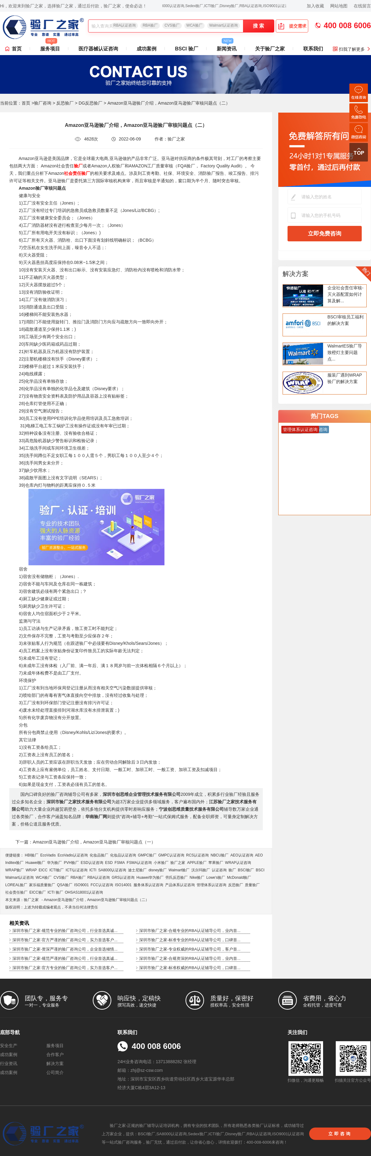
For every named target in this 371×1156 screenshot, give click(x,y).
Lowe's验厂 (215, 877)
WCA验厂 (194, 25)
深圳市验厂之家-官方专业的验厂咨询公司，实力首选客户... (64, 967)
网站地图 (339, 5)
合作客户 (55, 1054)
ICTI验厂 (56, 870)
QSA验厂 (64, 885)
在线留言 (362, 5)
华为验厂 (54, 863)
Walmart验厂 (179, 870)
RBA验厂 (150, 25)
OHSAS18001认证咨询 (84, 892)
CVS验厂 (172, 25)
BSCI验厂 (246, 870)
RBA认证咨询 (124, 25)
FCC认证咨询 (102, 885)
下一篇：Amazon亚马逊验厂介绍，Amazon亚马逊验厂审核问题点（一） (85, 841)
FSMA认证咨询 (139, 863)
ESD (109, 863)
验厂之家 (177, 863)
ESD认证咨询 (92, 863)
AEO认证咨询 (241, 855)
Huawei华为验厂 (150, 877)
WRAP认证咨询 (238, 863)
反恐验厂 (65, 103)
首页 (17, 48)
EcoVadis (48, 855)
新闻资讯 (227, 47)
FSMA (119, 863)
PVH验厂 (71, 863)
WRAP (31, 870)
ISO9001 (81, 885)
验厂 (232, 870)
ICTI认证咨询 (76, 870)
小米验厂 (161, 863)
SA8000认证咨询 (112, 870)
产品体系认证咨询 (180, 885)
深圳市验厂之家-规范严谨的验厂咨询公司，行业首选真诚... (64, 958)
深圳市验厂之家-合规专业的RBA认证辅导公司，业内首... (190, 930)
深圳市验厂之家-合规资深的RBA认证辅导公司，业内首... (190, 958)
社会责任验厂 (16, 892)
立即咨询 (340, 1133)
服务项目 (50, 47)
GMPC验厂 (147, 855)
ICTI (92, 870)
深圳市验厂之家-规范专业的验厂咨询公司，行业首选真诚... (64, 930)
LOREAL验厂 (16, 885)
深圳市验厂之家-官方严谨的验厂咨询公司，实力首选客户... (64, 940)
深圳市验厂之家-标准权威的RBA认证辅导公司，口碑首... (190, 967)
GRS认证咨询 (123, 877)
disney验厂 (157, 870)
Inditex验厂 (14, 863)
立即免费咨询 (324, 234)
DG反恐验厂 (90, 103)
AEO (259, 855)
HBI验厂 (31, 855)
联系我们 (313, 48)
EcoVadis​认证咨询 (73, 855)
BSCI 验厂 (186, 48)
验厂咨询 (42, 103)
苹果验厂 (215, 863)
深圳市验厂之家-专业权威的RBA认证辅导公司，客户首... (190, 949)
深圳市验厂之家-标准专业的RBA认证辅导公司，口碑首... (190, 940)
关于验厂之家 (270, 48)
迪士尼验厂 (137, 870)
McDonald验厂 (239, 877)
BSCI (260, 870)
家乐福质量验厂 (42, 885)
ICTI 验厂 (55, 892)
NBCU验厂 (219, 855)
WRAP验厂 (14, 870)
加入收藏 (315, 5)
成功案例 (146, 48)
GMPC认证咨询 (171, 855)
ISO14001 (123, 885)
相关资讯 (19, 923)
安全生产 (8, 1045)
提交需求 (292, 26)
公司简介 (55, 1072)
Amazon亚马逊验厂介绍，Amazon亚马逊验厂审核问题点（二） (96, 900)
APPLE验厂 (197, 863)
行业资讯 (8, 1063)
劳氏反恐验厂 (176, 877)
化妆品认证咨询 (123, 855)
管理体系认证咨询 (211, 885)
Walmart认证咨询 (223, 25)
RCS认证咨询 (197, 855)
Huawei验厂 (35, 863)
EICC (43, 870)
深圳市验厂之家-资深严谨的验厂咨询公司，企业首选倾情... (64, 949)
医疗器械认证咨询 (98, 48)
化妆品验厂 (99, 855)
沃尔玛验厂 (200, 870)
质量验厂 (252, 885)
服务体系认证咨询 (148, 885)
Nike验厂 (197, 877)
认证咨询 (219, 870)
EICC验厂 (37, 892)
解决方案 (296, 273)
